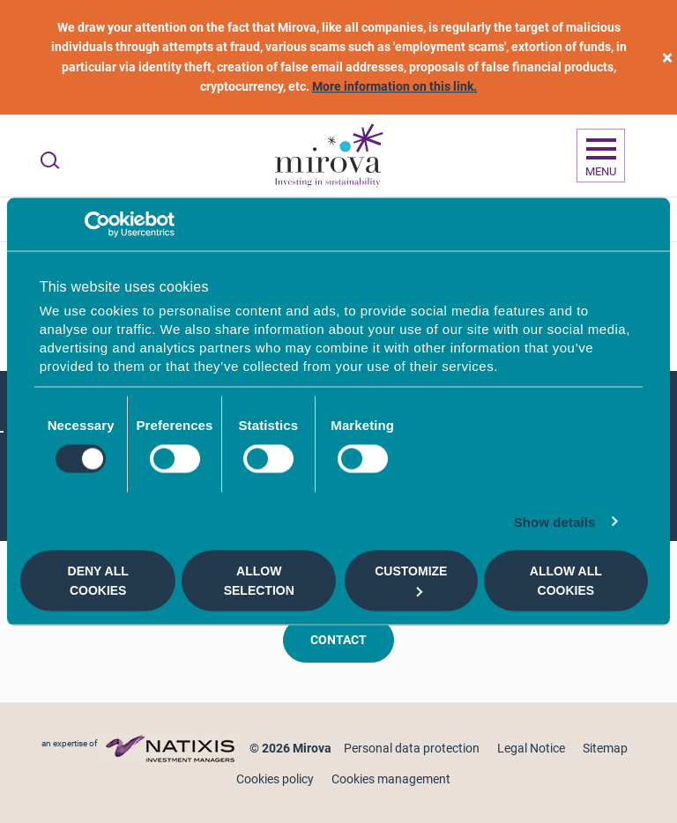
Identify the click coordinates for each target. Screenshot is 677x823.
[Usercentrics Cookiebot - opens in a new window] (97, 224)
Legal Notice (531, 748)
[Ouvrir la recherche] (49, 160)
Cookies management (390, 779)
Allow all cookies (566, 580)
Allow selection (259, 580)
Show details (555, 521)
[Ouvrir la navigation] (601, 156)
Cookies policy (275, 779)
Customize (411, 580)
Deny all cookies (98, 580)
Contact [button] (338, 640)
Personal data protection (412, 748)
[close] (667, 58)
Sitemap (605, 748)
